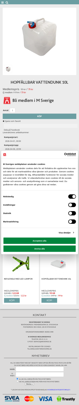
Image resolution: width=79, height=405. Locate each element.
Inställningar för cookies (40, 346)
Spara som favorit (12, 121)
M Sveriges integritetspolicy (59, 390)
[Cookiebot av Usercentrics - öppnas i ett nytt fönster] (64, 154)
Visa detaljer (65, 232)
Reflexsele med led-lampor (18, 279)
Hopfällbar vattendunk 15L (56, 279)
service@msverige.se (42, 341)
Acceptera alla (39, 241)
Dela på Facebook (11, 130)
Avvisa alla (39, 248)
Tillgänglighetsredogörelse (39, 349)
